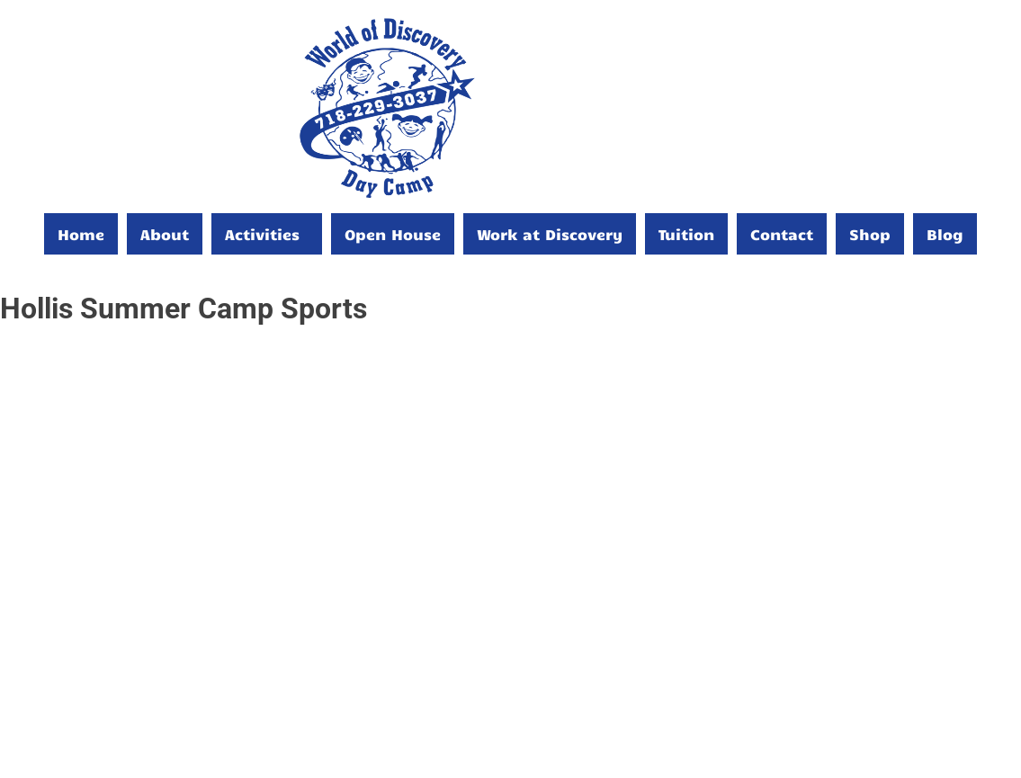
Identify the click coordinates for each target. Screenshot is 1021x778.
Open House (393, 234)
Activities (262, 234)
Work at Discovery (549, 234)
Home (81, 234)
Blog (945, 234)
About (164, 234)
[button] (266, 234)
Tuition (686, 234)
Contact (781, 234)
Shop (870, 234)
